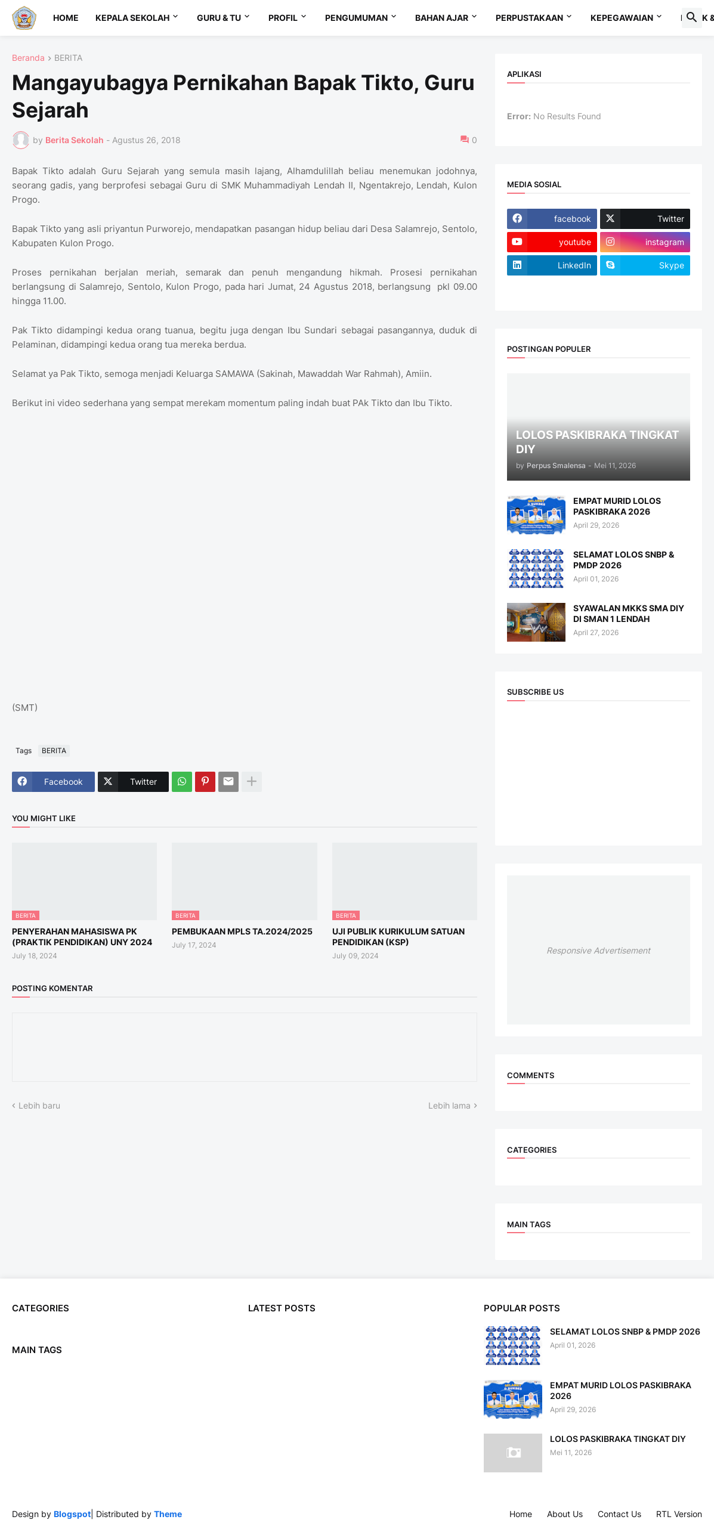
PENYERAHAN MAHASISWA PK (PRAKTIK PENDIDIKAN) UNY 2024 (82, 936)
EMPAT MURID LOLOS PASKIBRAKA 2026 (617, 506)
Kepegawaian (622, 18)
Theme (168, 1514)
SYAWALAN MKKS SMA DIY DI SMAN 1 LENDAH (628, 613)
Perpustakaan (529, 18)
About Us (565, 1514)
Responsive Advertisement (598, 950)
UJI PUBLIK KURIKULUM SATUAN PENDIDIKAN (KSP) (398, 936)
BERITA (68, 58)
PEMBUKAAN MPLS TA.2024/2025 (242, 931)
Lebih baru (39, 1105)
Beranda (28, 58)
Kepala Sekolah (132, 18)
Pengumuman (356, 18)
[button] (692, 18)
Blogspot (72, 1514)
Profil (283, 18)
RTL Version (679, 1514)
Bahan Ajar (441, 18)
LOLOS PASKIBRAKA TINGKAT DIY (618, 1439)
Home (66, 18)
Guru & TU (219, 18)
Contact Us (619, 1514)
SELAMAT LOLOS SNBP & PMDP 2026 (623, 559)
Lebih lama (449, 1105)
